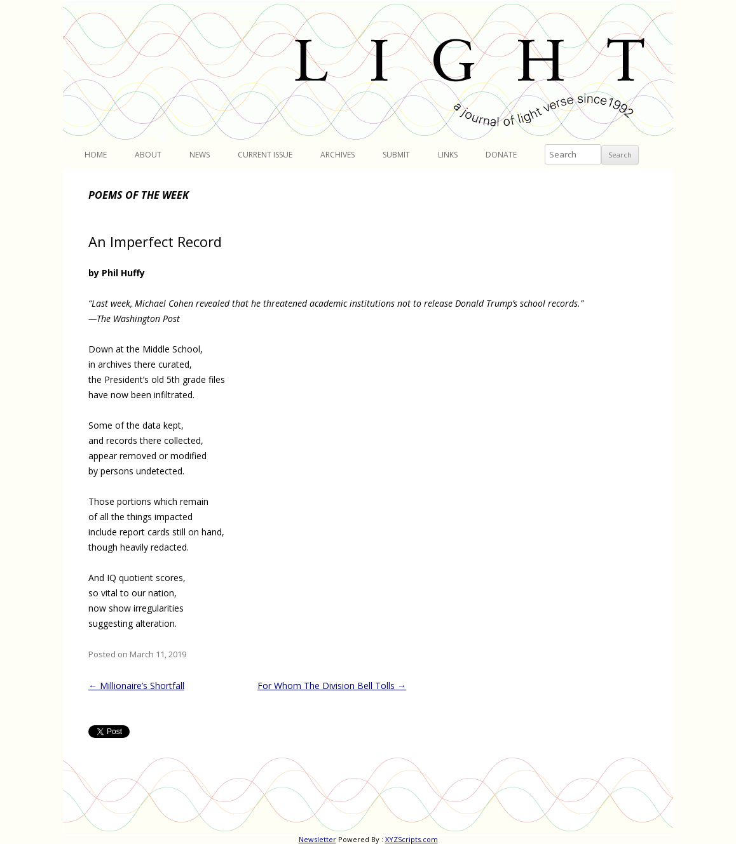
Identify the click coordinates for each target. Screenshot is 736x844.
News (199, 154)
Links (448, 154)
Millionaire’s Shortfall (136, 686)
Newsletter (317, 839)
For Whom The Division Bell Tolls (331, 686)
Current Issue (265, 154)
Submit (396, 154)
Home (96, 154)
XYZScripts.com (411, 839)
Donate (501, 154)
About (148, 154)
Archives (337, 154)
